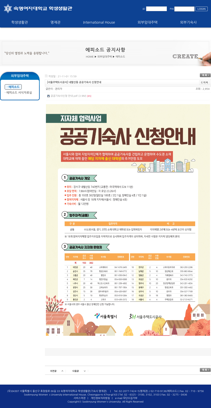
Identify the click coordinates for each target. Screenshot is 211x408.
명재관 (56, 22)
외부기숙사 (188, 22)
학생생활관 (19, 22)
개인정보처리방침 (100, 398)
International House (99, 22)
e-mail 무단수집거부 (126, 398)
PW (172, 9)
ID (144, 9)
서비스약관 (80, 398)
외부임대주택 (148, 22)
